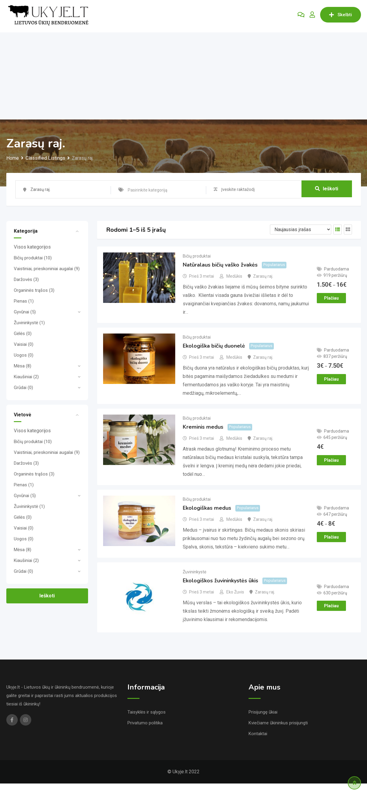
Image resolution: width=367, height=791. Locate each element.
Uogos (23, 355)
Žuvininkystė (29, 322)
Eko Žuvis (235, 601)
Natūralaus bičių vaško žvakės (220, 266)
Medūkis (234, 278)
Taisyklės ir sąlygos (146, 719)
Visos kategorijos (32, 247)
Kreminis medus (203, 432)
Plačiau (331, 299)
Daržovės (26, 279)
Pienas (24, 301)
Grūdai (23, 387)
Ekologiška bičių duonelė (214, 349)
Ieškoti (326, 189)
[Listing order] (300, 229)
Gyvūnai (25, 312)
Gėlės (23, 333)
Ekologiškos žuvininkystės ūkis (220, 589)
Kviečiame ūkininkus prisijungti (278, 730)
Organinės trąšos (34, 290)
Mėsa (22, 366)
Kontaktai (258, 741)
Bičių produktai (33, 258)
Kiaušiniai (26, 376)
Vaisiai (23, 344)
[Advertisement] (183, 74)
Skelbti (340, 14)
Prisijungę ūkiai (263, 719)
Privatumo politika (145, 730)
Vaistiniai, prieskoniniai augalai (47, 268)
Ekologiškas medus (207, 515)
